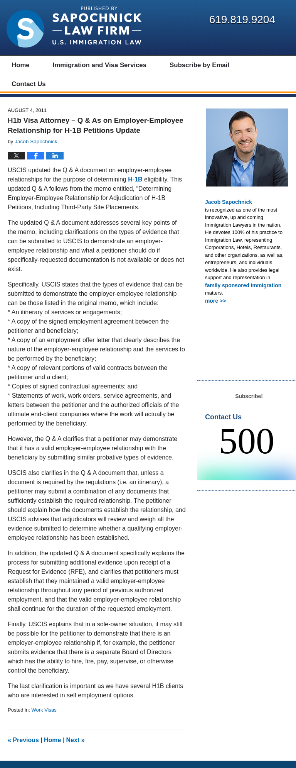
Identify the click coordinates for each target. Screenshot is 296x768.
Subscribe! (249, 401)
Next (75, 747)
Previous (23, 747)
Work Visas (43, 717)
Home (52, 747)
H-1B (135, 186)
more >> (215, 307)
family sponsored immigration (241, 292)
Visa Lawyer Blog (74, 27)
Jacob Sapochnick (227, 209)
